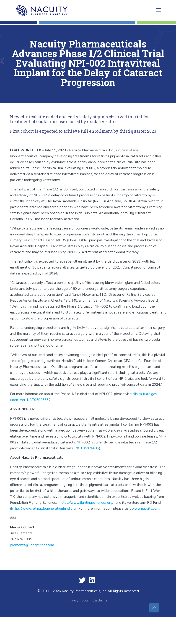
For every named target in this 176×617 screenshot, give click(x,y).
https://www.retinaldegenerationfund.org (43, 508)
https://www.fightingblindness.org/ (87, 502)
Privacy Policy (78, 600)
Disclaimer (101, 600)
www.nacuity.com (145, 508)
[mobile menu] (159, 10)
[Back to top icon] (154, 607)
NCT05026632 (87, 448)
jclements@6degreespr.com (32, 545)
